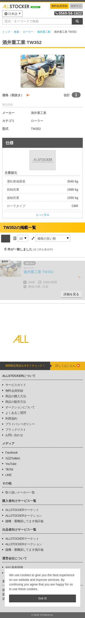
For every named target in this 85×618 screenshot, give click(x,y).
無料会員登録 (59, 6)
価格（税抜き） (13, 95)
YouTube (10, 464)
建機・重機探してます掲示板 (24, 521)
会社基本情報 (14, 567)
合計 (67, 95)
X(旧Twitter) (12, 458)
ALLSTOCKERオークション (23, 515)
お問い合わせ (14, 435)
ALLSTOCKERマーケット (22, 510)
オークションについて (20, 407)
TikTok (9, 469)
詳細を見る (71, 294)
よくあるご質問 (15, 413)
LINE (8, 475)
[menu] (12, 13)
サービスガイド (15, 385)
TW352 (38, 272)
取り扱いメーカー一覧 (20, 492)
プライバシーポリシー (20, 424)
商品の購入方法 (15, 396)
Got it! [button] (42, 598)
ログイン (76, 6)
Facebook (11, 452)
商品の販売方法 (15, 401)
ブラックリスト (15, 429)
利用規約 (11, 418)
